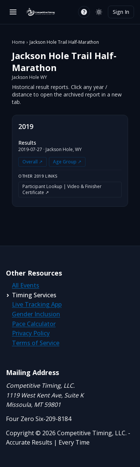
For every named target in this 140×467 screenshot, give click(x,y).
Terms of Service (35, 343)
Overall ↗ (32, 162)
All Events (25, 285)
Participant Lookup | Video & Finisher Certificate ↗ (62, 189)
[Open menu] (13, 12)
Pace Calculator (34, 324)
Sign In (121, 11)
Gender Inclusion (36, 314)
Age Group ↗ (67, 162)
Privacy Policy (31, 333)
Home (18, 42)
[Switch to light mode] (99, 12)
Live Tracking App (37, 304)
